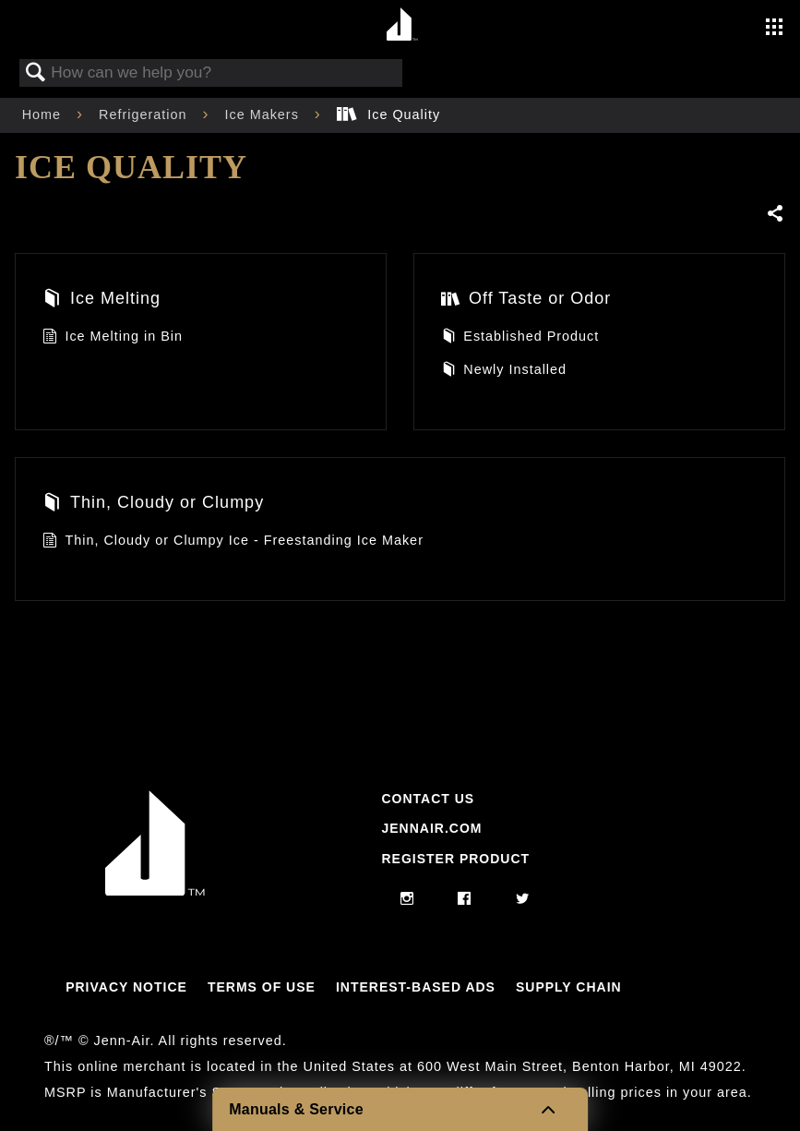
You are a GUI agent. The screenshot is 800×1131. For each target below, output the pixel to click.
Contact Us (427, 798)
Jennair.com (431, 828)
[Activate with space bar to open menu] (774, 29)
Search (36, 73)
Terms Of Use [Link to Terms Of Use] (262, 987)
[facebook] (464, 899)
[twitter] (522, 899)
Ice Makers (263, 114)
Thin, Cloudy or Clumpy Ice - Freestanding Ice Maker (233, 542)
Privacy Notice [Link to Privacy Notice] (126, 987)
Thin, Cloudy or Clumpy (153, 504)
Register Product (455, 858)
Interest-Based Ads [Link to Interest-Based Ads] (416, 987)
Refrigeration (145, 114)
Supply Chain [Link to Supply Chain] (569, 987)
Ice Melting (101, 300)
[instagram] (407, 899)
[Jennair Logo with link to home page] (155, 891)
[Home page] (403, 25)
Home (44, 114)
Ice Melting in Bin (112, 338)
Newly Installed (504, 371)
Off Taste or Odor (526, 300)
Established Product (520, 338)
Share (775, 214)
